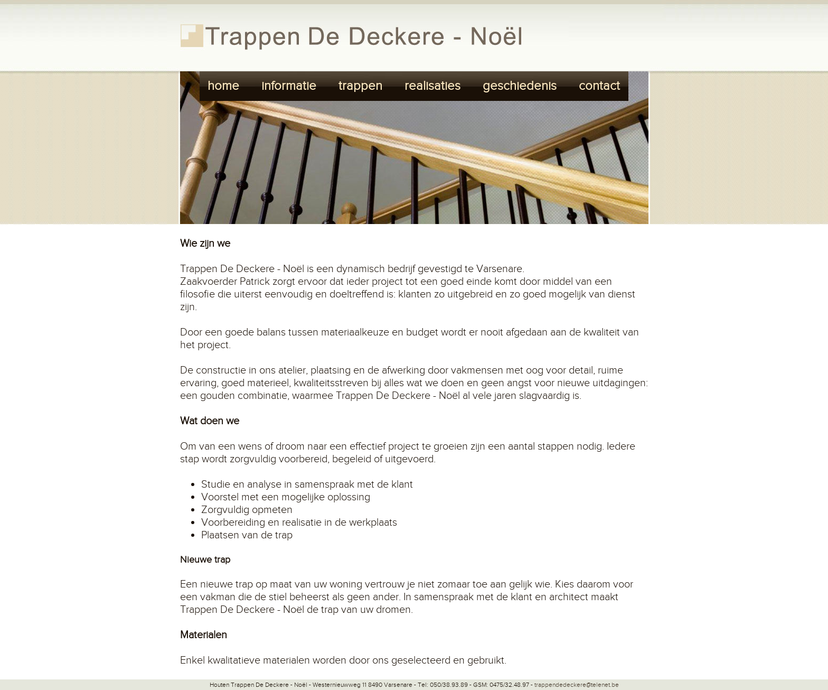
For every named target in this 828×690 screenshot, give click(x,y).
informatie (288, 86)
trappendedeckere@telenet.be (576, 684)
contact (599, 86)
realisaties (432, 86)
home (223, 86)
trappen (360, 86)
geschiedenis (520, 86)
